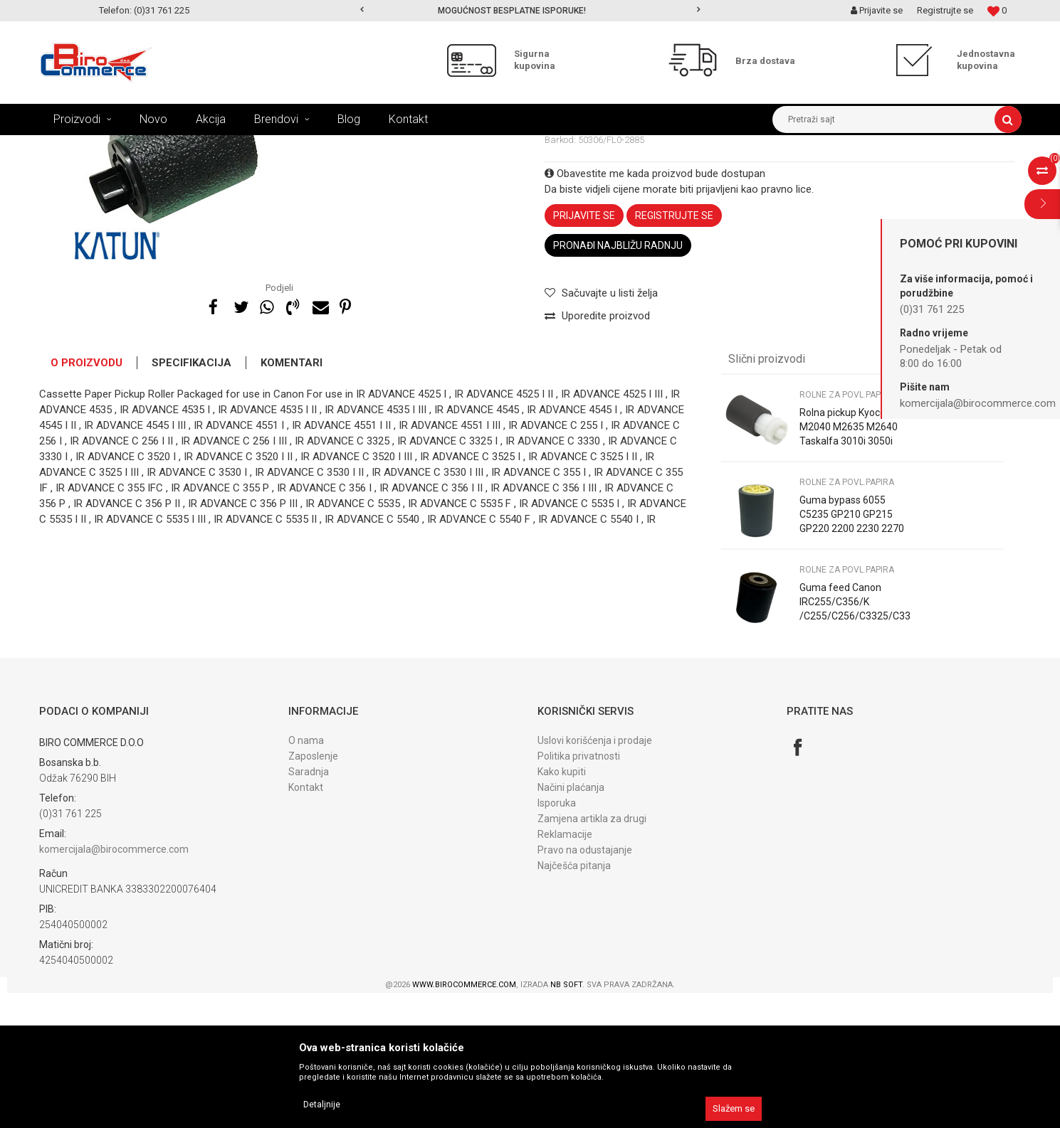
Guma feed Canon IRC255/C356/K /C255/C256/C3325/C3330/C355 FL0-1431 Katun (855, 744)
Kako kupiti (561, 906)
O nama (306, 875)
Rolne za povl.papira (441, 146)
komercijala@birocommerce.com (114, 984)
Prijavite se (584, 350)
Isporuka (556, 938)
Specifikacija (191, 497)
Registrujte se (945, 10)
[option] (530, 10)
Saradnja (308, 906)
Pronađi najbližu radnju (618, 380)
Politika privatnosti (578, 891)
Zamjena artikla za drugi (591, 953)
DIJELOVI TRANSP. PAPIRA (337, 146)
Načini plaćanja (570, 922)
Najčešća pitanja (574, 1000)
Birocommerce (68, 146)
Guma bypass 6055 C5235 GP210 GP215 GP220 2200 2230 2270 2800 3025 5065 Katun (851, 656)
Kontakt (305, 922)
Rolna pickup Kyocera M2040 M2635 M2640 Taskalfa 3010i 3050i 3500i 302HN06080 (848, 569)
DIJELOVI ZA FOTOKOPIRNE (217, 146)
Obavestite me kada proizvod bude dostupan (655, 308)
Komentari (291, 497)
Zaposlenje (313, 891)
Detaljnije (321, 1105)
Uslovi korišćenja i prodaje (594, 875)
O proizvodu (86, 497)
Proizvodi (130, 146)
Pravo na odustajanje (584, 985)
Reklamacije (564, 969)
